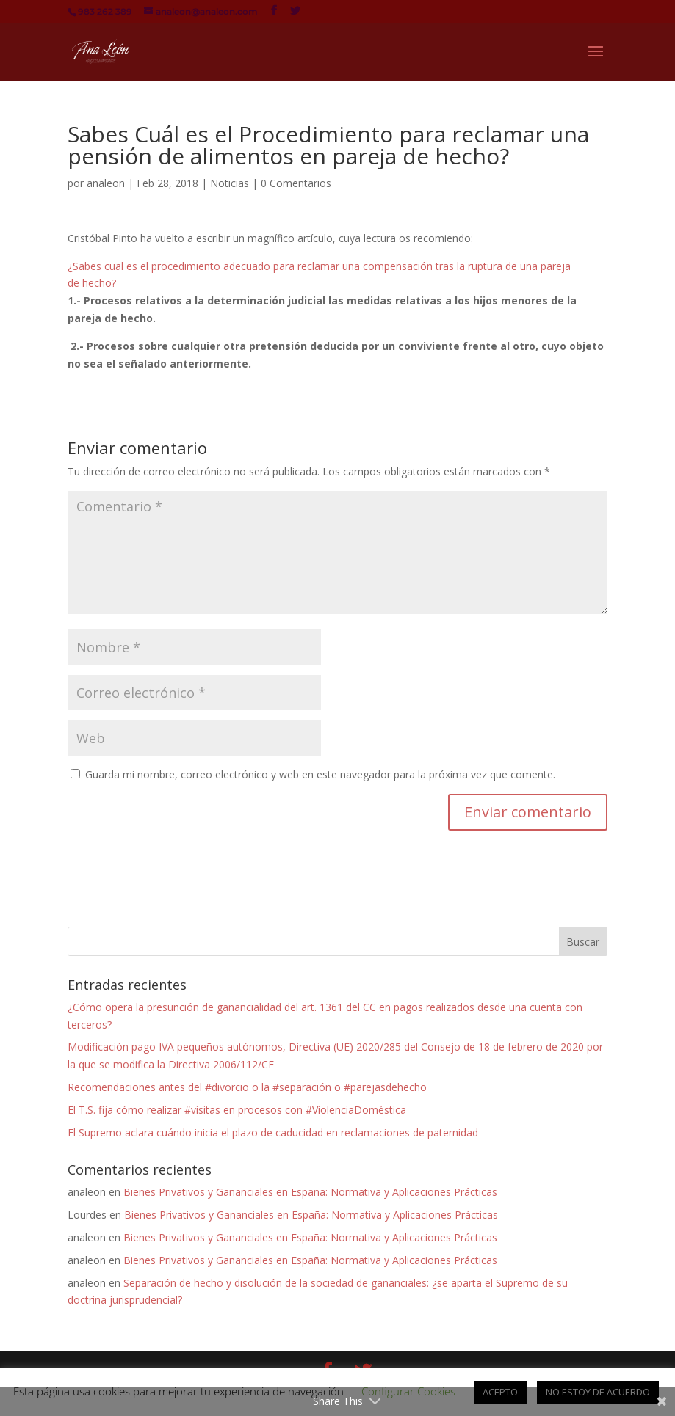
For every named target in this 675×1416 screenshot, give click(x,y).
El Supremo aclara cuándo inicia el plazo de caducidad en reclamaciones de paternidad (273, 1132)
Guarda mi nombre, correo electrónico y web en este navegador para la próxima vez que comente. (320, 774)
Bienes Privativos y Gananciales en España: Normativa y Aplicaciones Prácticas (310, 1192)
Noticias (229, 183)
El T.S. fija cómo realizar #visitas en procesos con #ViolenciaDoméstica (237, 1110)
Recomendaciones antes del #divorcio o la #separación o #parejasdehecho (247, 1087)
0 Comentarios (296, 183)
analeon (106, 183)
